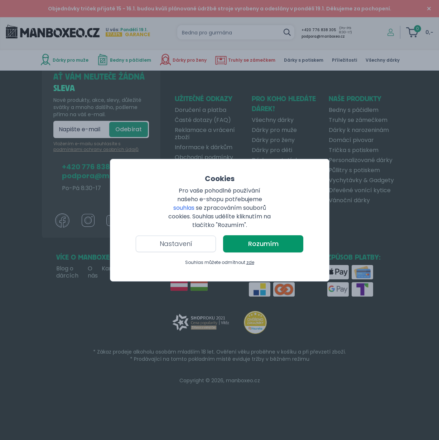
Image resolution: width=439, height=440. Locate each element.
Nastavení (176, 243)
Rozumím (263, 243)
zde (250, 262)
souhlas (183, 208)
